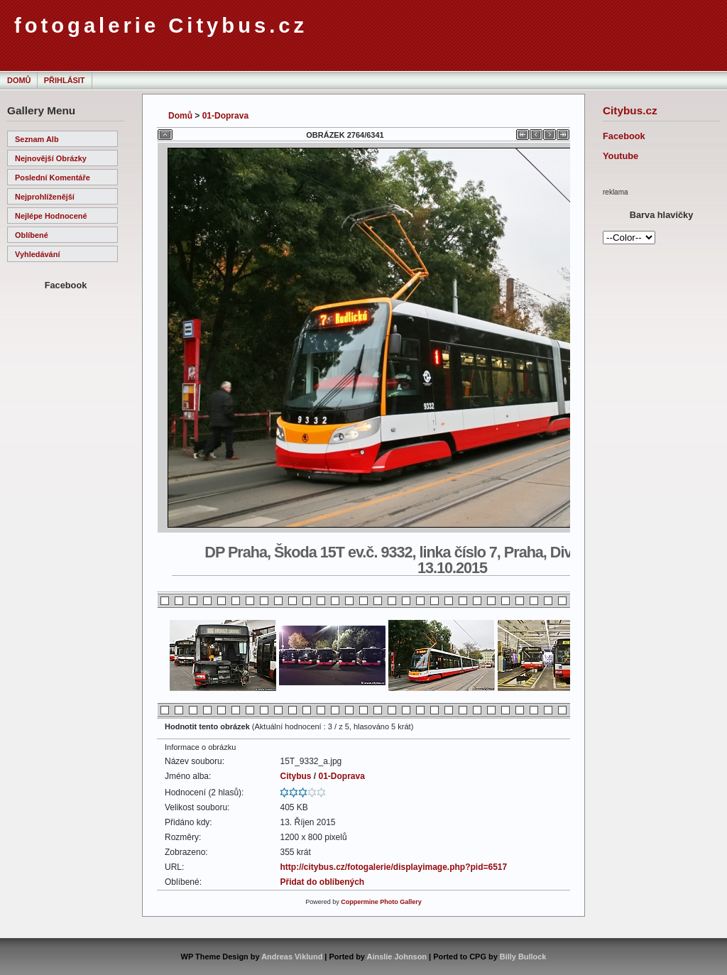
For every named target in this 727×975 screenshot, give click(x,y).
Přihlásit (64, 80)
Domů (19, 80)
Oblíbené (31, 235)
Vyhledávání (37, 254)
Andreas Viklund (291, 956)
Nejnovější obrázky (51, 158)
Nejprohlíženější (45, 196)
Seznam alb (37, 139)
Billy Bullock (523, 956)
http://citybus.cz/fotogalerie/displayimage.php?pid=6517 (393, 867)
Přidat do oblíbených (322, 882)
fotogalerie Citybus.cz (160, 25)
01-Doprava (225, 116)
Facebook (624, 136)
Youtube (620, 156)
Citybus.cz (630, 110)
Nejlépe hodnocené (51, 216)
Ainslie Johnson (397, 956)
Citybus (295, 776)
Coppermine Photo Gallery (381, 901)
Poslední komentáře (52, 177)
